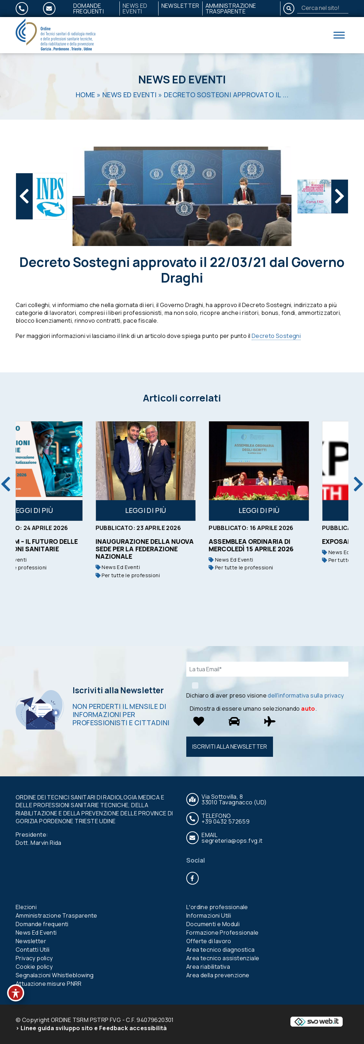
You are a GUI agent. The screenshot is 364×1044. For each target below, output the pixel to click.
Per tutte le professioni (50, 567)
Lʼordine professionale (217, 907)
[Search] (322, 7)
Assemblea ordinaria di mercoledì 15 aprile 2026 (287, 545)
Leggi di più (68, 510)
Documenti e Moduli (213, 924)
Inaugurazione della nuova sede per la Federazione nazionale (181, 549)
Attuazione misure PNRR (49, 984)
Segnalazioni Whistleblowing (55, 975)
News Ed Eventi (135, 8)
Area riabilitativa (208, 967)
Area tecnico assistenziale (222, 958)
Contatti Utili (33, 949)
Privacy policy (34, 958)
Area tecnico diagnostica (220, 949)
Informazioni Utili (208, 915)
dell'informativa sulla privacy (306, 695)
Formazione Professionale (222, 932)
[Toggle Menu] (339, 35)
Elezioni (26, 907)
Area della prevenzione (218, 975)
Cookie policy (34, 967)
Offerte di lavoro (208, 941)
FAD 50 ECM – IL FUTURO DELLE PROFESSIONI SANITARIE (66, 545)
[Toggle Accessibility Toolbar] (15, 992)
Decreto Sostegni (276, 336)
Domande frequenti (88, 8)
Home (85, 94)
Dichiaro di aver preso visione (265, 695)
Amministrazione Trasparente (230, 8)
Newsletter (180, 6)
